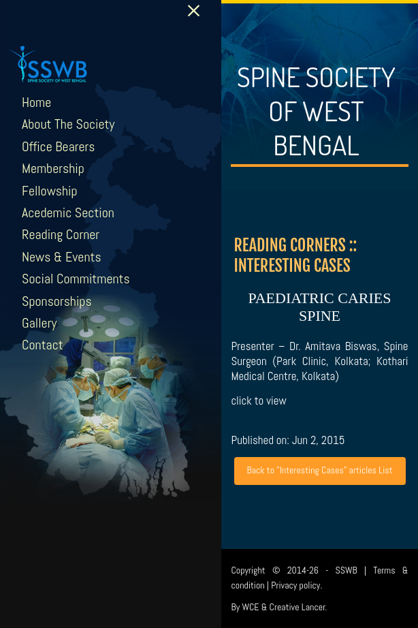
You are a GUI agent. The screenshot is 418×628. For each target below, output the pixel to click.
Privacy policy (295, 585)
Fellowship (50, 191)
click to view (258, 400)
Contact (42, 345)
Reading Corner (60, 234)
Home (36, 102)
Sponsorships (57, 301)
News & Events (61, 257)
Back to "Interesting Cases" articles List (320, 470)
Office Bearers (58, 146)
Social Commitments (76, 278)
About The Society (68, 124)
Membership (53, 168)
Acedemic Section (68, 212)
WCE (250, 607)
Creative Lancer (297, 607)
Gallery (39, 323)
